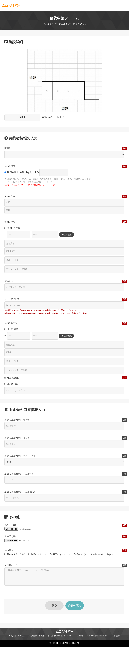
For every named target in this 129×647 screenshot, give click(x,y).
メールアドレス (11, 299)
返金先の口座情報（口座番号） (19, 473)
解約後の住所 (10, 323)
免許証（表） (10, 525)
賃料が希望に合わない (16, 554)
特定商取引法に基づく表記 (97, 636)
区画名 (7, 148)
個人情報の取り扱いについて (60, 636)
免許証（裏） (10, 536)
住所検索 (66, 235)
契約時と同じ (12, 228)
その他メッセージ (12, 565)
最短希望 (10, 172)
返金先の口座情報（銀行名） (18, 419)
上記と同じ (11, 329)
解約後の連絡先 (11, 377)
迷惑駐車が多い (96, 554)
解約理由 (8, 550)
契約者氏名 (9, 196)
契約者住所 (9, 221)
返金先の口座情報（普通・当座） (20, 455)
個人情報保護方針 (37, 636)
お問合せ (116, 636)
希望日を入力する (28, 172)
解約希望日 (9, 166)
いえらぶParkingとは (17, 636)
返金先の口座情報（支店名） (18, 437)
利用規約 (79, 636)
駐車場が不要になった (54, 554)
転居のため (35, 554)
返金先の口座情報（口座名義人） (20, 491)
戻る (52, 605)
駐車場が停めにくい (76, 554)
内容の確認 (77, 605)
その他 (110, 554)
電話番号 (8, 281)
